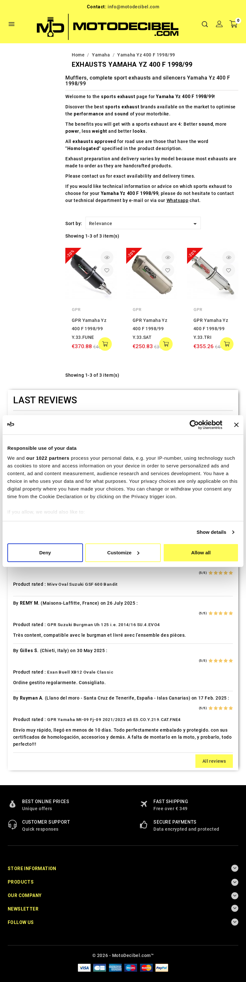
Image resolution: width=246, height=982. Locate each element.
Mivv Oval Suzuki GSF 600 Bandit (82, 584)
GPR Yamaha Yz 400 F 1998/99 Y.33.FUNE (89, 329)
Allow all (201, 552)
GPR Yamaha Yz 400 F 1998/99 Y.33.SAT (150, 329)
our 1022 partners (47, 458)
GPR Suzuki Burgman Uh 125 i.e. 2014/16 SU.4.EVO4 (103, 624)
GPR (76, 309)
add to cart (105, 344)
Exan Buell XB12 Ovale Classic (80, 672)
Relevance (144, 224)
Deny (45, 552)
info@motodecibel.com (133, 6)
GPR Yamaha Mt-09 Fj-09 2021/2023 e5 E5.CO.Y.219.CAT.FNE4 (114, 719)
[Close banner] (236, 425)
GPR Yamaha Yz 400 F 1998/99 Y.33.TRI (210, 329)
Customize (123, 552)
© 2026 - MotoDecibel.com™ (123, 955)
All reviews (214, 761)
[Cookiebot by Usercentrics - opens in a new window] (194, 425)
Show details (211, 532)
